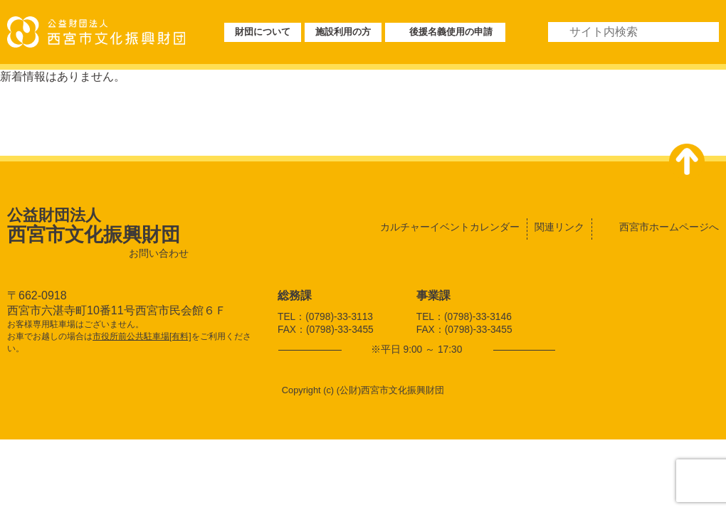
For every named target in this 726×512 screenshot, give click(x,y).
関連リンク (559, 227)
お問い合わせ (159, 253)
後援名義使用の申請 (451, 31)
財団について (262, 31)
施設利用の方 (343, 31)
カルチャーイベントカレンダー (450, 227)
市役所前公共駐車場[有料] (142, 336)
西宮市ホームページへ (669, 227)
